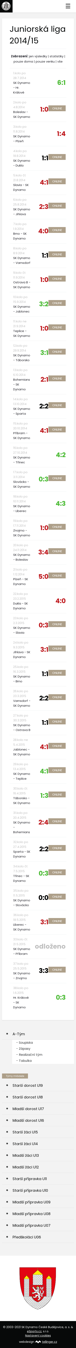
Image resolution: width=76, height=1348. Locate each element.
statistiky (56, 56)
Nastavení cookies (38, 1336)
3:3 (43, 970)
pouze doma (23, 61)
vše (60, 61)
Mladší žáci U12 (26, 1167)
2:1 (44, 379)
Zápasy (24, 1048)
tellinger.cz (49, 1342)
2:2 (43, 406)
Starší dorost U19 (28, 1085)
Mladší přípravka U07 (31, 1225)
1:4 (61, 133)
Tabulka (25, 1060)
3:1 (44, 352)
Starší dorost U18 (28, 1097)
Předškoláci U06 (27, 1237)
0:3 (43, 479)
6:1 (61, 82)
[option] (38, 1288)
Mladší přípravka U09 (31, 1202)
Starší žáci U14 (25, 1143)
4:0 (43, 230)
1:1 (45, 157)
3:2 (43, 303)
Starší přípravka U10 (30, 1190)
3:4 (43, 552)
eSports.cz (34, 1331)
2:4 (43, 822)
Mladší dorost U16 (28, 1120)
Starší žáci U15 (25, 1132)
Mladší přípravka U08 (31, 1213)
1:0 (44, 109)
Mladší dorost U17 (28, 1108)
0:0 (43, 897)
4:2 (61, 454)
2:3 (43, 206)
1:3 (44, 795)
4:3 (61, 503)
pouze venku (45, 61)
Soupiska (26, 1042)
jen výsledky (38, 56)
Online (57, 108)
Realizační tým (30, 1054)
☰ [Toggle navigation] (68, 6)
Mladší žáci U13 (26, 1155)
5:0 (43, 576)
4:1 (44, 182)
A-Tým (19, 1033)
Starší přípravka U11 (30, 1178)
